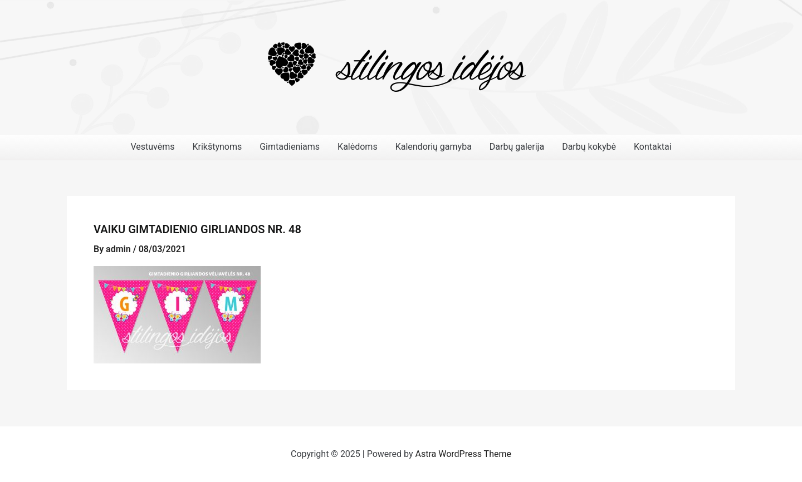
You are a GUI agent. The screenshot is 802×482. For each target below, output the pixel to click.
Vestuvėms (152, 146)
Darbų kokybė (589, 146)
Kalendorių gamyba (433, 146)
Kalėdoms (358, 146)
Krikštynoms (217, 146)
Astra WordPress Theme (463, 454)
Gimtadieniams (290, 146)
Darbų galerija (517, 146)
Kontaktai (653, 146)
